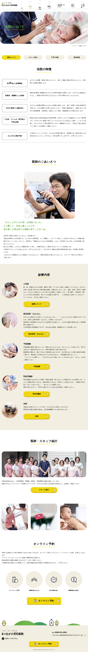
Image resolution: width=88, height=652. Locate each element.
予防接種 (36, 366)
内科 (36, 416)
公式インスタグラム (10, 638)
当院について (11, 57)
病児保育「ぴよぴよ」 (37, 334)
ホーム (74, 45)
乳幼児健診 (37, 394)
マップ (84, 635)
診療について (37, 304)
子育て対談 (55, 57)
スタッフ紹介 (33, 57)
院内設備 (77, 57)
